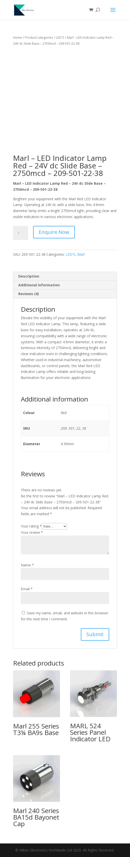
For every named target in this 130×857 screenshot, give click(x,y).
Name (27, 565)
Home (17, 37)
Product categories (39, 37)
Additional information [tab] (39, 285)
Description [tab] (28, 276)
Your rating (31, 526)
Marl (81, 254)
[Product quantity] (20, 233)
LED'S (60, 37)
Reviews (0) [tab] (28, 293)
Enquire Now (54, 232)
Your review (32, 532)
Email (27, 588)
